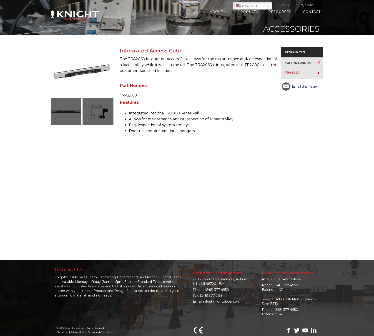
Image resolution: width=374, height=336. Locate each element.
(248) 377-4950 (217, 290)
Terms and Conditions (100, 332)
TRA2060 (292, 72)
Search (307, 5)
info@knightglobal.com (221, 301)
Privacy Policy (78, 332)
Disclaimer (62, 332)
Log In (284, 5)
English (246, 6)
